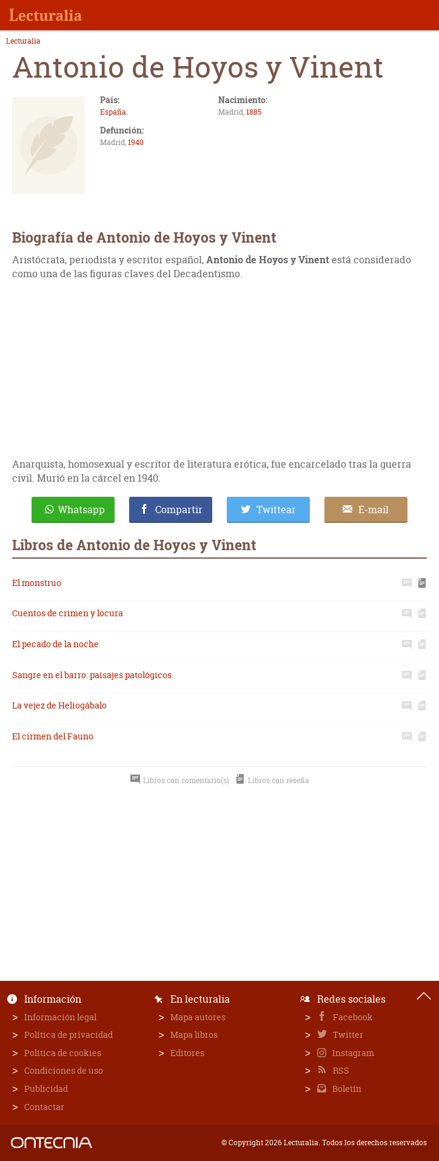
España (113, 112)
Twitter (347, 1034)
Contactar (44, 1106)
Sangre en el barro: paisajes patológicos (92, 675)
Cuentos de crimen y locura (67, 613)
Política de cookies (62, 1052)
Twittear (276, 509)
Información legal (60, 1017)
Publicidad (46, 1088)
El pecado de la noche (55, 644)
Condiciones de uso (63, 1070)
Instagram (352, 1052)
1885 (253, 112)
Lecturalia (23, 41)
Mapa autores (198, 1017)
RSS (340, 1070)
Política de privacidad (68, 1034)
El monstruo (36, 582)
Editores (187, 1052)
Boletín (345, 1088)
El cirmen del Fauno (52, 736)
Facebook (352, 1017)
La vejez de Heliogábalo (59, 705)
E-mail (373, 509)
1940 (136, 142)
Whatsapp (81, 509)
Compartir (179, 509)
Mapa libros (194, 1034)
